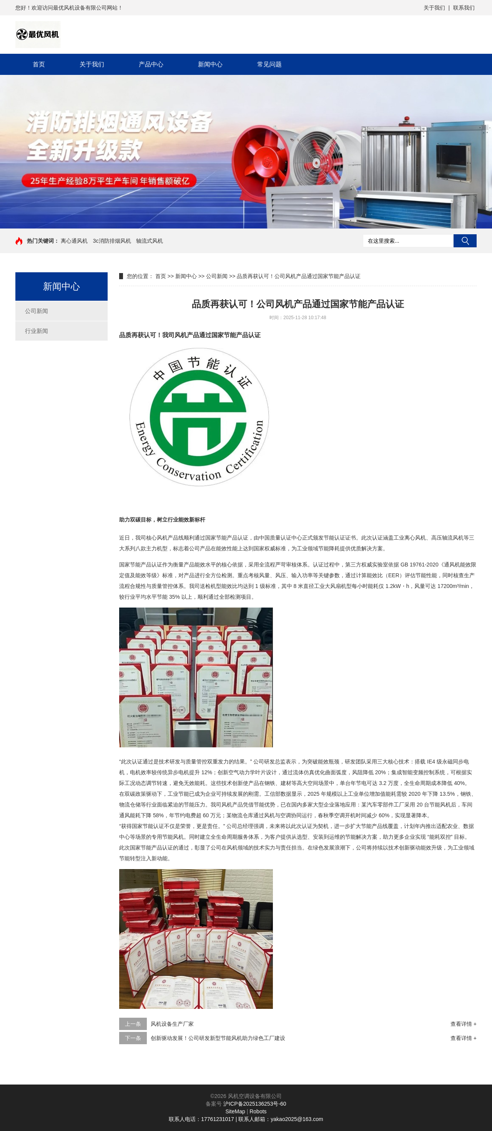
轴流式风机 (149, 241)
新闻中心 (210, 64)
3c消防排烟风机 (112, 241)
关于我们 (434, 8)
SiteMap (235, 1111)
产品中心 (151, 64)
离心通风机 (74, 241)
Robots (257, 1111)
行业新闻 (36, 331)
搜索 (465, 240)
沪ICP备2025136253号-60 (254, 1104)
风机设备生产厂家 (172, 1024)
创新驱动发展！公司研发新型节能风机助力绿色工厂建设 (218, 1038)
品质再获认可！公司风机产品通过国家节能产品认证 (299, 276)
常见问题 (269, 64)
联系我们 (464, 8)
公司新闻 (36, 311)
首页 (39, 64)
